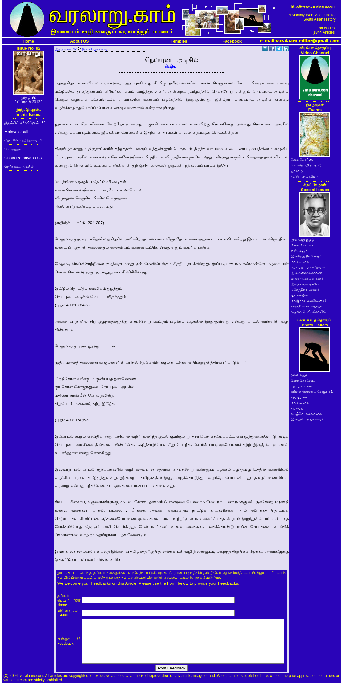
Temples (179, 41)
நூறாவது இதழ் (302, 239)
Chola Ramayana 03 (23, 158)
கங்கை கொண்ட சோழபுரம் (312, 391)
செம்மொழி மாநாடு (306, 165)
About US (79, 41)
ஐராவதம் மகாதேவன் (308, 267)
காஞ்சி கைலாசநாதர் (306, 306)
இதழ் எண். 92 (66, 49)
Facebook (232, 41)
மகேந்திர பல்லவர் (305, 289)
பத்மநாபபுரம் (301, 386)
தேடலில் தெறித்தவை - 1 (23, 140)
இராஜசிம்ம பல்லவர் (307, 419)
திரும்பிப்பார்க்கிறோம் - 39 (24, 123)
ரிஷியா (172, 66)
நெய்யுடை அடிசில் (19, 166)
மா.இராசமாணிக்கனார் (308, 300)
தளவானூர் (299, 375)
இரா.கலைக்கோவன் (306, 273)
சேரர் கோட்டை (303, 160)
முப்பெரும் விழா (304, 176)
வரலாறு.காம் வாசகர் (307, 278)
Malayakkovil (16, 131)
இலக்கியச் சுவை (94, 49)
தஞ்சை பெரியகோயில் (308, 311)
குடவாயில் (299, 295)
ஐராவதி (297, 171)
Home (28, 41)
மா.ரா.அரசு (300, 262)
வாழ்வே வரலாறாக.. (307, 413)
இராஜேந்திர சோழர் (306, 256)
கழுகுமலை (299, 397)
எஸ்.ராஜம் (299, 250)
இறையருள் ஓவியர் (306, 284)
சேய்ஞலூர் (12, 149)
